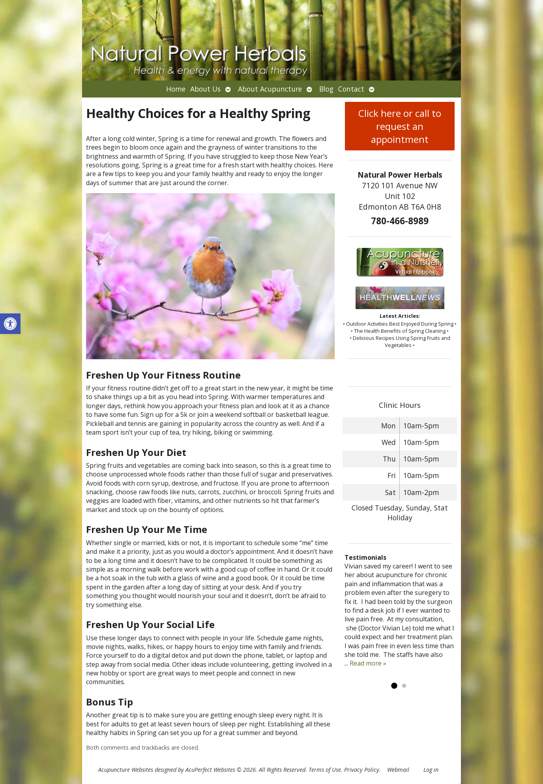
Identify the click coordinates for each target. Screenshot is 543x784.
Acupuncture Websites (125, 769)
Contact (351, 89)
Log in (430, 769)
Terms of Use (325, 769)
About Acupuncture (270, 89)
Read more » (368, 663)
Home (175, 89)
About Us (205, 89)
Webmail (398, 769)
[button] (10, 323)
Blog (326, 89)
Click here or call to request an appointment (399, 126)
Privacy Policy (361, 769)
